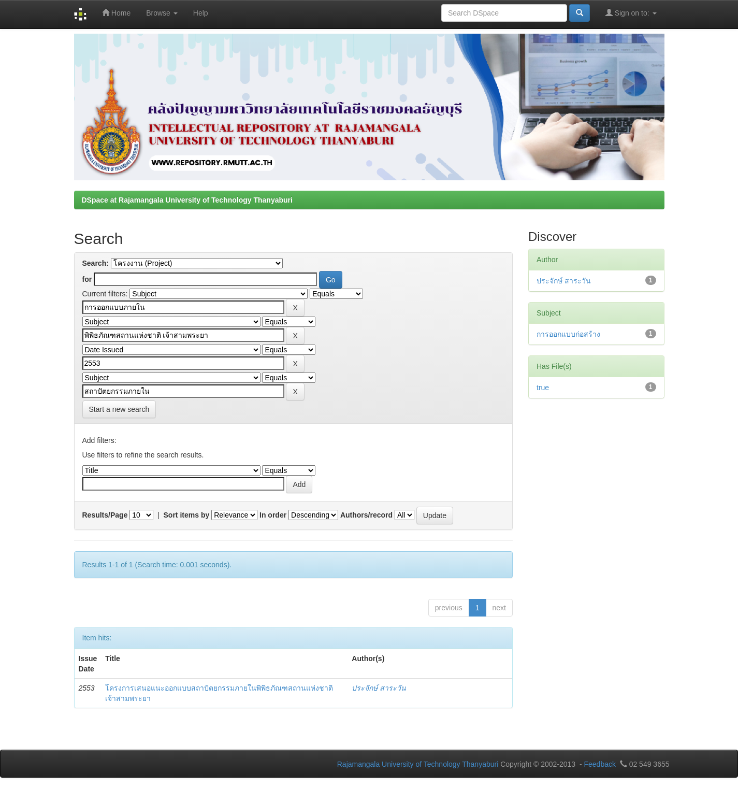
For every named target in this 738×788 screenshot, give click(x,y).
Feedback (599, 764)
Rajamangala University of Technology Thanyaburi (418, 764)
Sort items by (187, 515)
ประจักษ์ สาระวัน (379, 688)
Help (200, 13)
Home (116, 12)
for (87, 279)
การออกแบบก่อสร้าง (568, 334)
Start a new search (119, 409)
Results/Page (105, 515)
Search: (95, 263)
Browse (162, 13)
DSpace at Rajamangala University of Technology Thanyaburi (187, 200)
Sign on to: (631, 12)
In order (272, 515)
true (543, 387)
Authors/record (366, 515)
